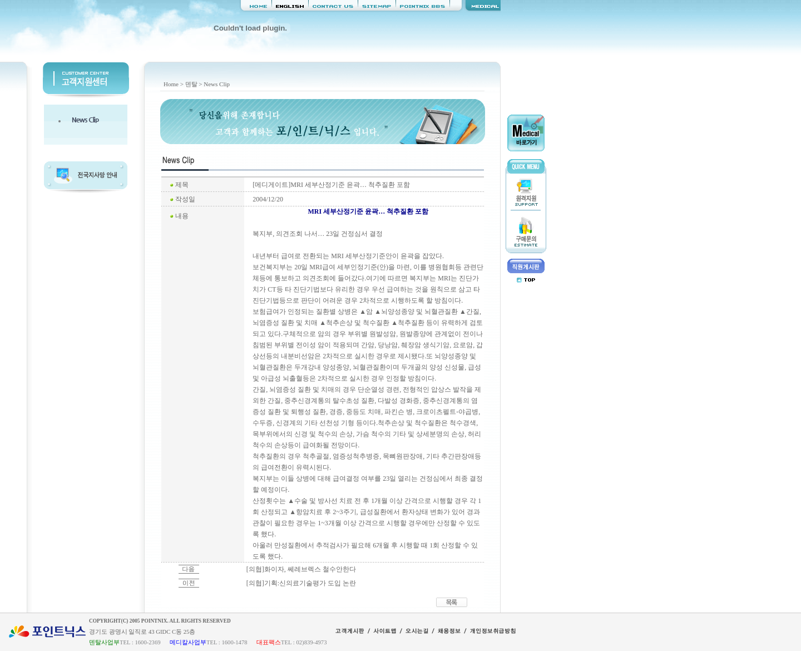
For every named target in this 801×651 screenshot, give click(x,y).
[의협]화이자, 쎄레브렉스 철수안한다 (301, 569)
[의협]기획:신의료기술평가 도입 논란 (301, 583)
